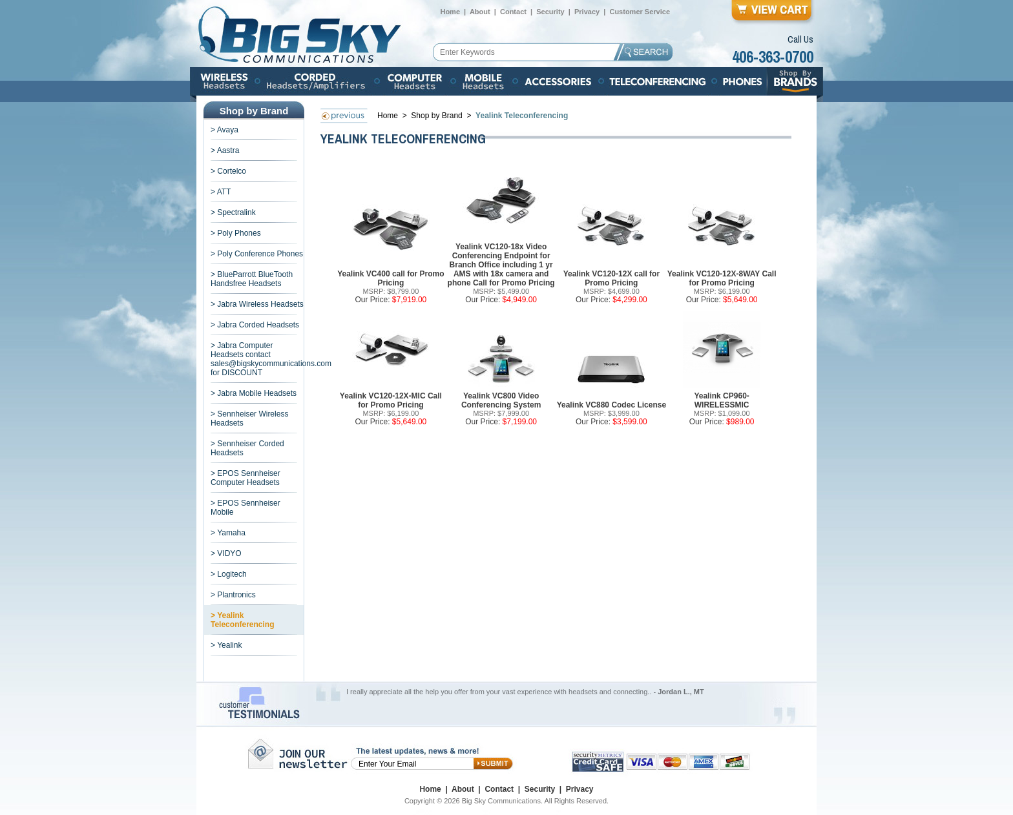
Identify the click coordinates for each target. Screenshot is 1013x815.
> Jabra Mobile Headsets (254, 393)
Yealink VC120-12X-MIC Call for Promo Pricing (391, 400)
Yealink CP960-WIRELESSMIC (721, 400)
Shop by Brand (438, 115)
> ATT (221, 191)
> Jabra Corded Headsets (255, 324)
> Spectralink (233, 212)
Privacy (587, 11)
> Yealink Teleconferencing (242, 620)
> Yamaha (228, 532)
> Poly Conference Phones (257, 253)
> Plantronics (233, 594)
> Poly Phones (236, 233)
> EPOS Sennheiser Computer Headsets (245, 478)
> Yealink (226, 645)
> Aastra (225, 150)
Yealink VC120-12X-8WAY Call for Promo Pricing (722, 278)
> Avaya (224, 129)
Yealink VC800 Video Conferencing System (501, 400)
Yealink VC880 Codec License (611, 404)
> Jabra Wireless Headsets (257, 304)
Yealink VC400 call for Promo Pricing (390, 278)
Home (450, 11)
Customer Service (639, 11)
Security (550, 11)
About (480, 11)
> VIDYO (226, 553)
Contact (513, 11)
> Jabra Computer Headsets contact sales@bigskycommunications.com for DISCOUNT (271, 359)
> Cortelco (228, 171)
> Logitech (229, 574)
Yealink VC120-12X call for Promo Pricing (611, 278)
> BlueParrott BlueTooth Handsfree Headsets (252, 279)
